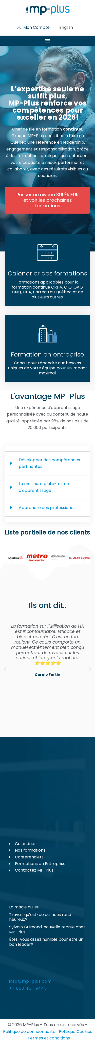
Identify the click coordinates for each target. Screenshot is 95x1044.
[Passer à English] (66, 27)
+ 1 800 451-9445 (28, 988)
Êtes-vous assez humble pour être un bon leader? (46, 941)
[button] (11, 559)
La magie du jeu (24, 907)
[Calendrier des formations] (47, 252)
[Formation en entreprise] (47, 333)
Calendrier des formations (47, 273)
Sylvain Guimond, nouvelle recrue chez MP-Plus (47, 929)
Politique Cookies (75, 1031)
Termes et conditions (49, 1038)
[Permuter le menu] (47, 40)
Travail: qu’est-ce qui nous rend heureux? (40, 917)
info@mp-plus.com (30, 981)
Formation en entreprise (47, 354)
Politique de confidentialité (29, 1031)
